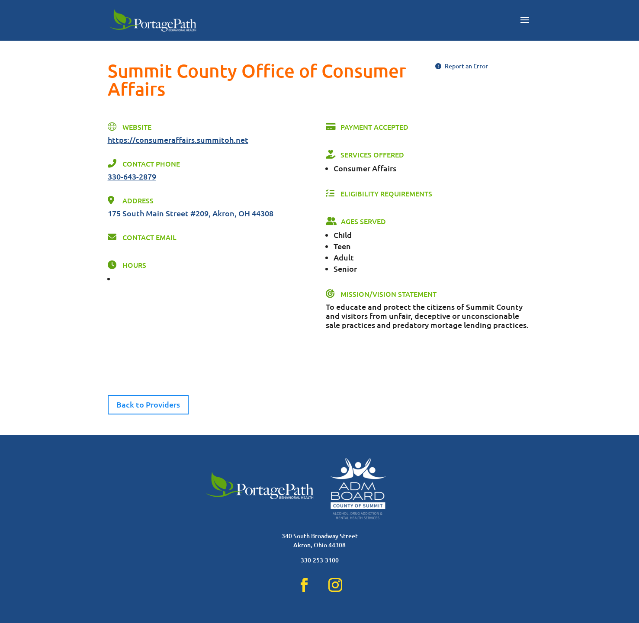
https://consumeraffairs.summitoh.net (178, 140)
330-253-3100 (320, 560)
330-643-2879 (132, 176)
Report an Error (461, 66)
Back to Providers (148, 404)
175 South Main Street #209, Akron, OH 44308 (190, 213)
